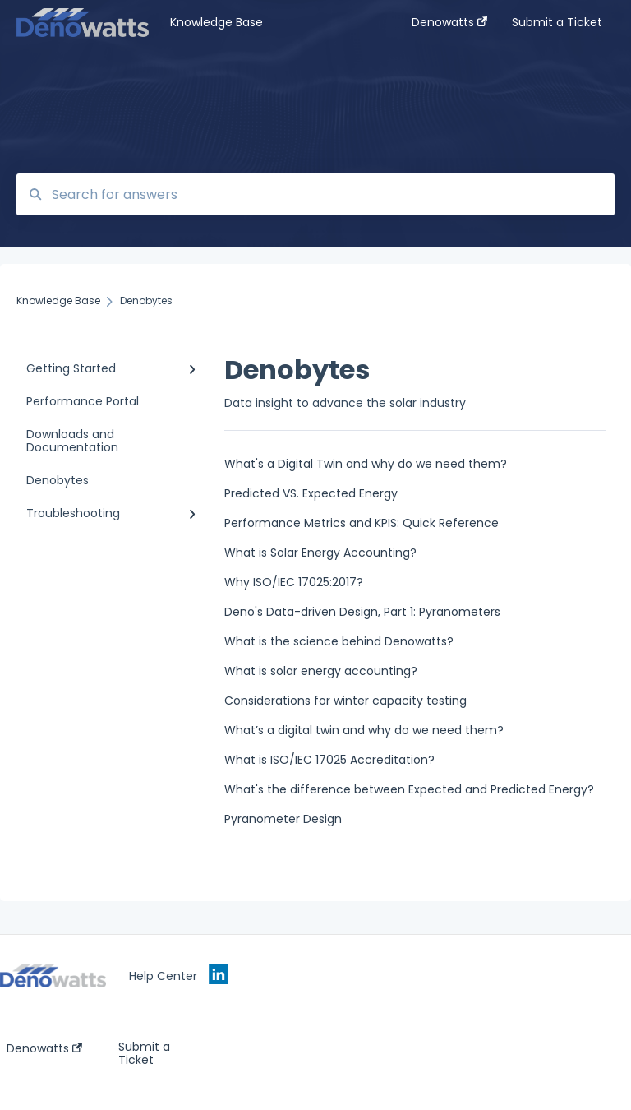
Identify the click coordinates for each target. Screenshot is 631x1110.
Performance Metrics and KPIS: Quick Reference (361, 523)
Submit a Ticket (144, 1053)
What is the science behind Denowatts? (339, 641)
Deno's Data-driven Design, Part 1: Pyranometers (362, 612)
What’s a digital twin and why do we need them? (364, 730)
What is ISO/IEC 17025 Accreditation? (329, 760)
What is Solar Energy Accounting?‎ (320, 552)
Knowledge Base (216, 22)
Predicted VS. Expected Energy (311, 493)
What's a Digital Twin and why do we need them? (365, 464)
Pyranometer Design (283, 819)
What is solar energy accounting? (320, 671)
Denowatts (44, 1048)
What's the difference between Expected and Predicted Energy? (409, 789)
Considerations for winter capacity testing (345, 700)
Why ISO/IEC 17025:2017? (293, 582)
